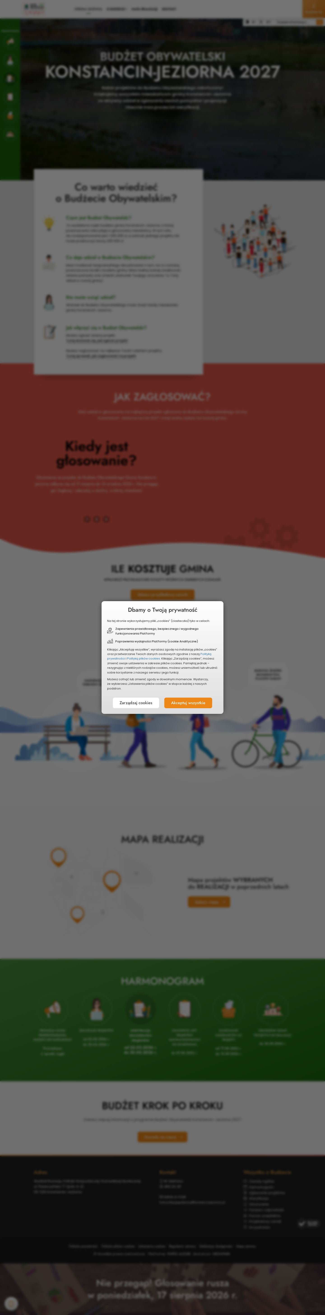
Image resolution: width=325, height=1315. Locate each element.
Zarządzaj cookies (136, 703)
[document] (162, 657)
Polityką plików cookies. (144, 658)
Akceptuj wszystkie (188, 703)
